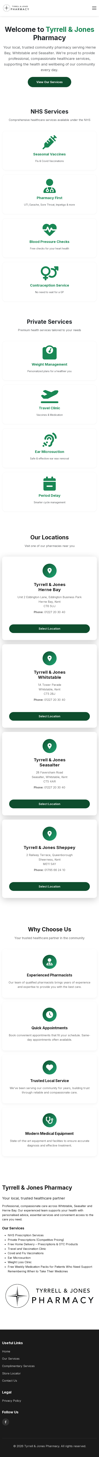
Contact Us (9, 1380)
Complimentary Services (18, 1366)
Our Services (11, 1358)
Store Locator (11, 1373)
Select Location (49, 628)
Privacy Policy (11, 1400)
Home (6, 1351)
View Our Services (49, 82)
